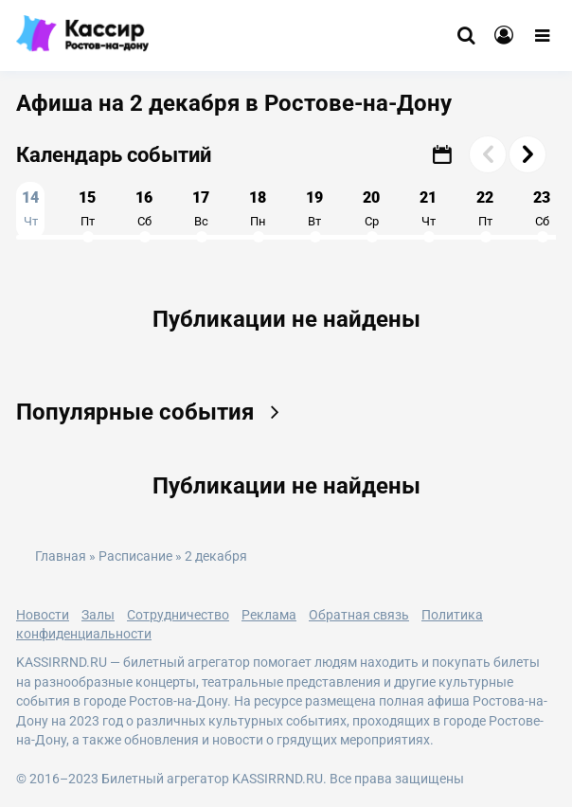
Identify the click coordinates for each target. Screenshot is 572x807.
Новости (42, 614)
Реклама (268, 614)
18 (257, 208)
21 (428, 208)
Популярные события (154, 412)
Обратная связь (359, 614)
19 (314, 208)
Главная (60, 556)
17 (200, 208)
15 (87, 208)
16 (143, 208)
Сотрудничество (178, 614)
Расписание (135, 556)
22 (484, 208)
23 (541, 208)
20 (371, 208)
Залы (98, 614)
